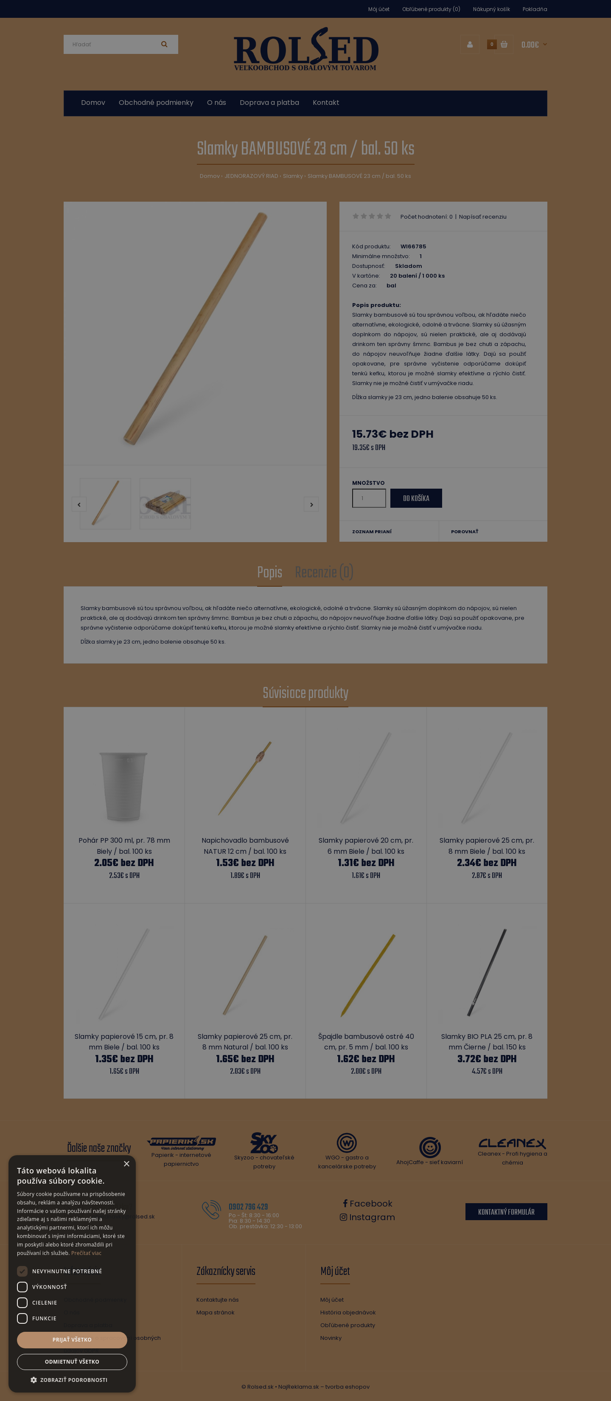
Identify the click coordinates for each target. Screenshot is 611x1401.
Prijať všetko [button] (72, 1339)
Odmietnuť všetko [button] (72, 1361)
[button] (72, 1380)
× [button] (126, 1164)
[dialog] (305, 700)
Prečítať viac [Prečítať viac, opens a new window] (86, 1253)
